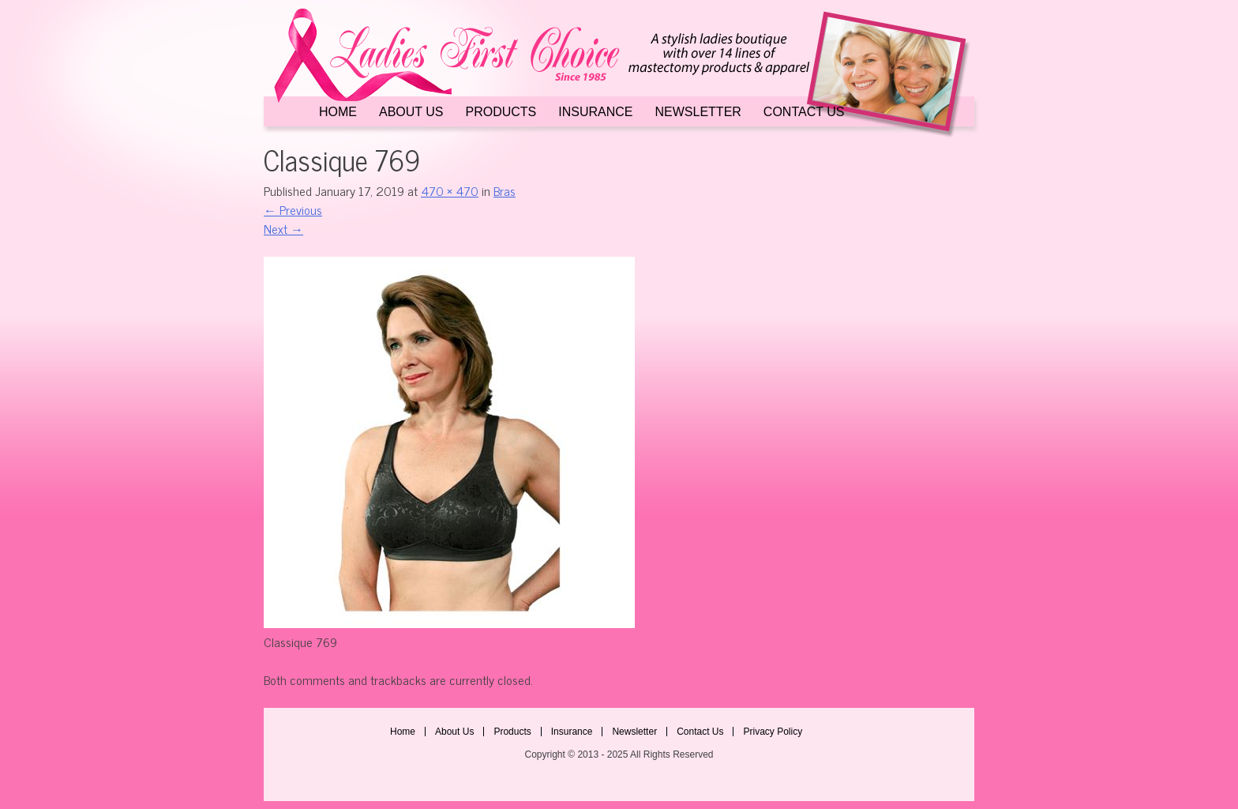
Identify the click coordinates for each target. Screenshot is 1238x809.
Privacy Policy (772, 731)
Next (283, 228)
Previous (293, 209)
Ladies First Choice (619, 73)
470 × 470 (449, 190)
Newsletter (698, 112)
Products (501, 112)
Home (338, 112)
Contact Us (804, 112)
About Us (411, 112)
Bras (504, 190)
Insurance (595, 112)
